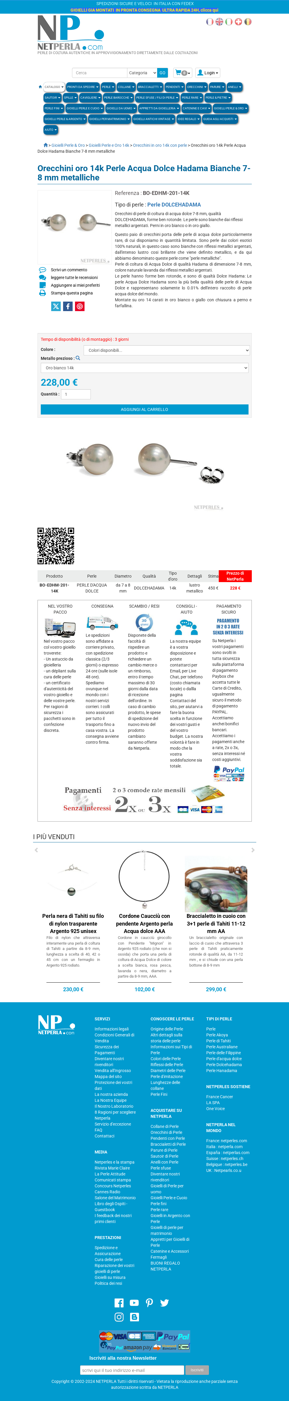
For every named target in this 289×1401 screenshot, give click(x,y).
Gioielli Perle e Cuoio (169, 1197)
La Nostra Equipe (110, 1100)
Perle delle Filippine (223, 1052)
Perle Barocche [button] (118, 97)
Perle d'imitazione (167, 1076)
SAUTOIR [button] (52, 97)
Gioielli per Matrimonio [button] (109, 119)
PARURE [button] (217, 87)
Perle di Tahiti (218, 1040)
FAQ (98, 1130)
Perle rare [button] (192, 97)
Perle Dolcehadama (224, 1064)
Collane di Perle (165, 1126)
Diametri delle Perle (168, 1070)
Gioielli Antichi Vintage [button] (153, 119)
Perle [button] (108, 87)
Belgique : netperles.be (226, 1164)
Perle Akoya (217, 1035)
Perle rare (159, 1209)
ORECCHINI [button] (197, 87)
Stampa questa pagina (72, 293)
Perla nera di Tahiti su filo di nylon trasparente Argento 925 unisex (73, 923)
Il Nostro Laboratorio (114, 1106)
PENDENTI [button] (175, 87)
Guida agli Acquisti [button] (220, 119)
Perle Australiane (222, 1046)
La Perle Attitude (110, 1174)
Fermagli (159, 1257)
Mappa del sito (108, 1076)
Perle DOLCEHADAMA (174, 204)
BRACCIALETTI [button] (150, 87)
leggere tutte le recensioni (74, 277)
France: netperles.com (226, 1140)
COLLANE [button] (126, 87)
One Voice (215, 1108)
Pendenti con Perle (168, 1138)
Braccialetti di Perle (168, 1144)
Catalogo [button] (54, 87)
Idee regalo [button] (189, 119)
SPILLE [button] (70, 97)
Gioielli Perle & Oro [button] (230, 108)
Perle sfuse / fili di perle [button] (157, 97)
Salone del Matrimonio (115, 1197)
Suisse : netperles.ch (224, 1158)
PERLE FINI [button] (54, 108)
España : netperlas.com (227, 1152)
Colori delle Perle (166, 1058)
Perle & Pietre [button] (218, 97)
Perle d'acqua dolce (224, 1058)
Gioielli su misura (110, 1277)
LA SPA (213, 1102)
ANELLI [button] (234, 87)
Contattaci (104, 1136)
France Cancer (219, 1096)
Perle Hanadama (221, 1070)
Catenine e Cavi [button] (196, 108)
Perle (210, 1029)
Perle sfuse (161, 1168)
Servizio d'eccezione (113, 1124)
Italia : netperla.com (224, 1146)
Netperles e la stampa (115, 1162)
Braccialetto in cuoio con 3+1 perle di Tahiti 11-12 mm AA (216, 923)
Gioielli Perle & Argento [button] (65, 119)
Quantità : (50, 394)
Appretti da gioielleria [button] (159, 108)
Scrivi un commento (69, 269)
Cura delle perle (109, 1259)
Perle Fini (159, 1094)
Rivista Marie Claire (112, 1168)
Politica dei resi (108, 1283)
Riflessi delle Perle (167, 1064)
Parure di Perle (164, 1150)
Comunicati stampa (113, 1180)
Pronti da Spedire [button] (83, 87)
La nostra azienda (111, 1094)
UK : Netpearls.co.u (223, 1170)
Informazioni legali (112, 1029)
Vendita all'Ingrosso (113, 1070)
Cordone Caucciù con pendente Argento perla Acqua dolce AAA (144, 923)
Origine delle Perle (167, 1029)
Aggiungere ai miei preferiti (75, 285)
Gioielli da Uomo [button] (121, 108)
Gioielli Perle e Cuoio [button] (85, 108)
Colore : (48, 349)
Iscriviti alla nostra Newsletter (123, 1358)
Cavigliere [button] (90, 97)
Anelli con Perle (164, 1162)
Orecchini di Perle (166, 1132)
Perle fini (158, 1203)
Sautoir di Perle (164, 1156)
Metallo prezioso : (60, 358)
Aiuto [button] (51, 129)
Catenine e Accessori (170, 1251)
